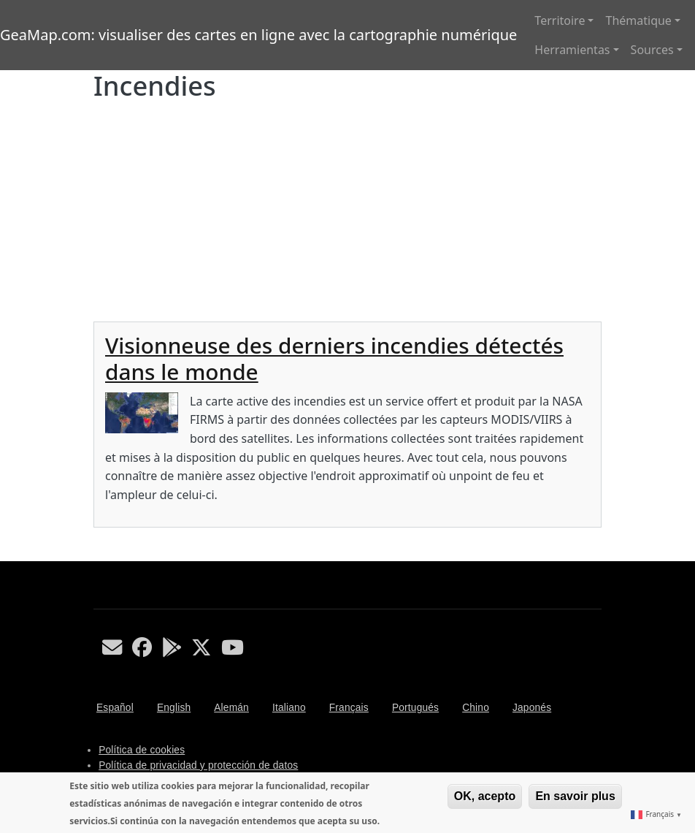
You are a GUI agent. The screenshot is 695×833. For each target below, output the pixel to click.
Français (349, 707)
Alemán (231, 707)
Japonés (531, 707)
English (174, 707)
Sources (652, 50)
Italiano (289, 707)
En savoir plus (575, 796)
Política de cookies (142, 750)
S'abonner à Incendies (99, 555)
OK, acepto (484, 796)
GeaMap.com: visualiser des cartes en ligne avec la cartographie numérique (258, 35)
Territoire (559, 20)
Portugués (415, 707)
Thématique (638, 20)
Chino (475, 707)
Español (115, 707)
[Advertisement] (347, 212)
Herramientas (572, 50)
